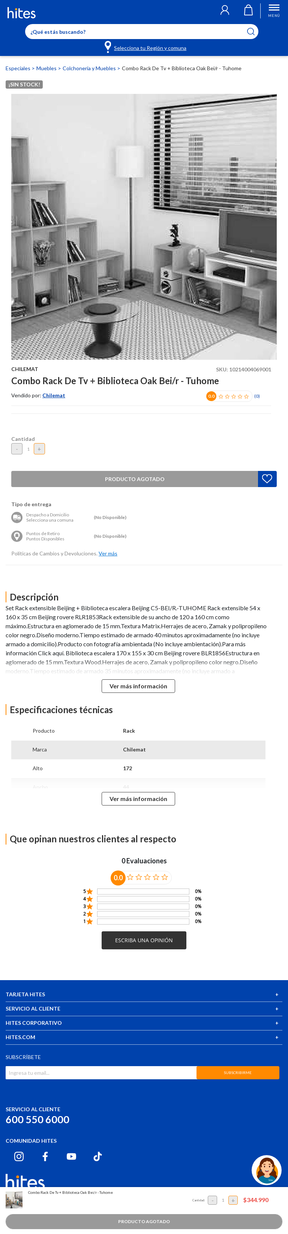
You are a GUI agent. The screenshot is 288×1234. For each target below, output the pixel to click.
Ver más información (138, 685)
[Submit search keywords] (255, 31)
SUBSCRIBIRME (238, 1072)
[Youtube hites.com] (71, 1156)
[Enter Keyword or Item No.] (141, 31)
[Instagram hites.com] (19, 1156)
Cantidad (23, 439)
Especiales (19, 68)
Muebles (47, 68)
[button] (224, 10)
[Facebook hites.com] (45, 1156)
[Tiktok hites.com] (97, 1156)
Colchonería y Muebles (90, 68)
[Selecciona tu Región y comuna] (146, 46)
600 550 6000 (37, 1119)
